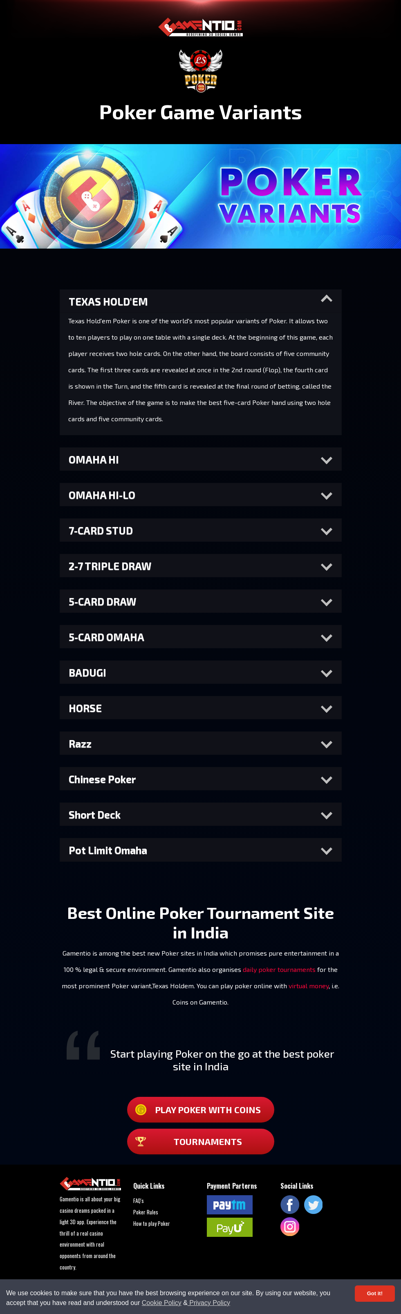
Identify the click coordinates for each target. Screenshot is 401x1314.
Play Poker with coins (198, 1109)
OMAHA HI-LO (102, 495)
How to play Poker (151, 1223)
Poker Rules (145, 1212)
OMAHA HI (94, 459)
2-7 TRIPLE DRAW (110, 566)
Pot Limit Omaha (108, 850)
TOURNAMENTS (188, 1141)
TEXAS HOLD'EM (108, 301)
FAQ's (138, 1200)
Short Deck (95, 814)
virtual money (309, 985)
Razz (80, 743)
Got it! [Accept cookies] (375, 1293)
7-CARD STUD (101, 530)
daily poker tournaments (279, 969)
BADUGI (87, 672)
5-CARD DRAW (102, 601)
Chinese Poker (102, 779)
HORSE (85, 708)
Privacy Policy (209, 1302)
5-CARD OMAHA (106, 637)
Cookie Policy (161, 1302)
